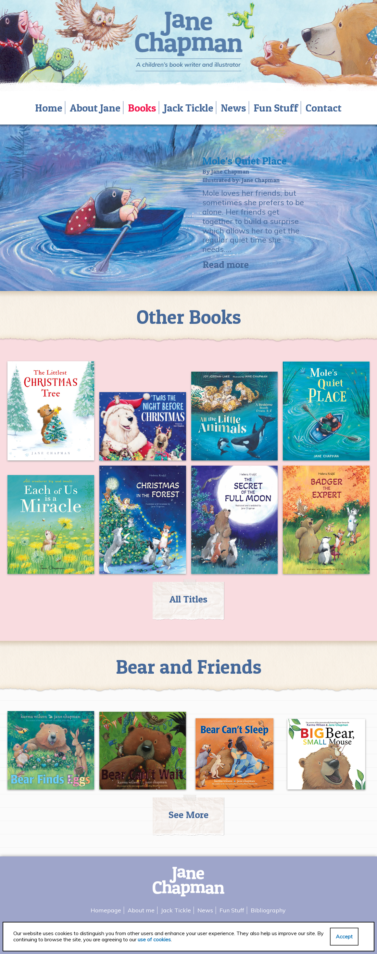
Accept (344, 936)
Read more (226, 264)
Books (142, 107)
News (233, 107)
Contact (324, 107)
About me (141, 910)
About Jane (95, 107)
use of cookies (154, 939)
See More (188, 814)
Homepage (106, 910)
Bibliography (268, 910)
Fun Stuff (276, 107)
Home (48, 107)
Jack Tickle (188, 107)
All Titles (188, 599)
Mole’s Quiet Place (244, 160)
